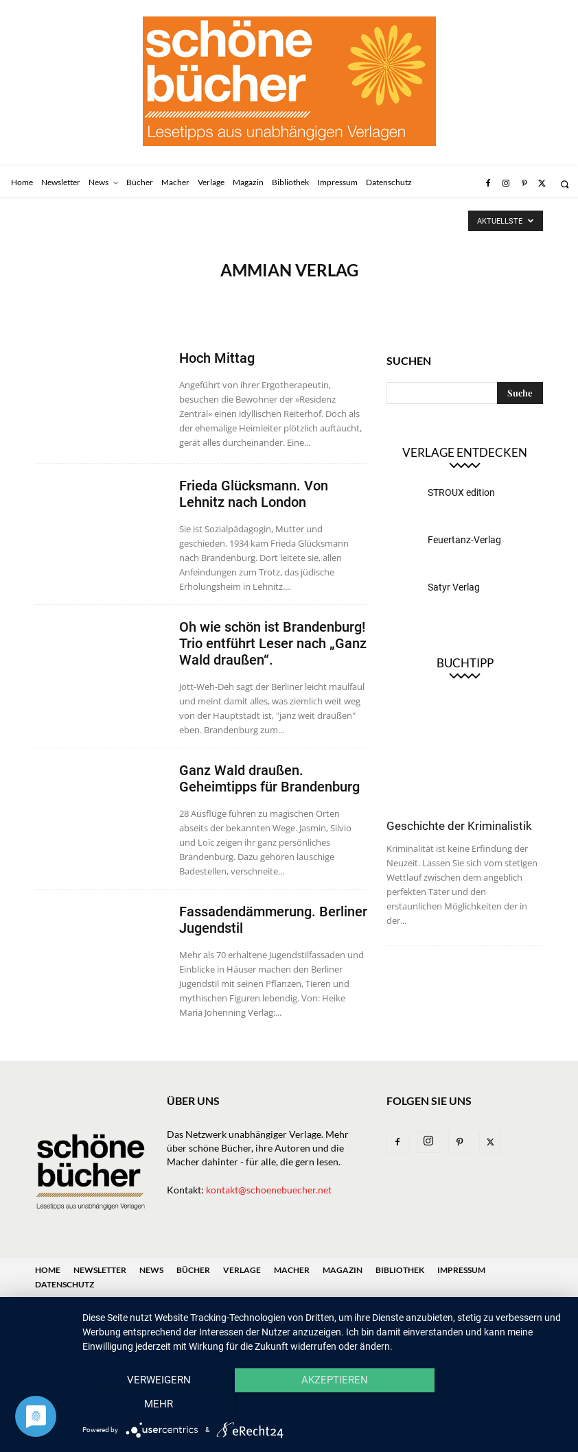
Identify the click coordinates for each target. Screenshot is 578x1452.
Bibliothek (399, 1270)
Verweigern (155, 1405)
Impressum (461, 1270)
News (151, 1270)
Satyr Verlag (454, 587)
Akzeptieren (323, 1405)
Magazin (342, 1270)
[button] (564, 184)
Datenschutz (64, 1284)
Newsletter (99, 1270)
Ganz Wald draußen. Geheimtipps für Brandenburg (269, 778)
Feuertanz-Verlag (464, 539)
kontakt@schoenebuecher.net (269, 1189)
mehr (492, 1405)
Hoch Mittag (217, 358)
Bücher (193, 1270)
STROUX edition (461, 492)
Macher (292, 1270)
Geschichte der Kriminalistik (459, 826)
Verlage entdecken (464, 452)
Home (47, 1270)
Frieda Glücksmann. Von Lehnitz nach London (253, 493)
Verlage (242, 1270)
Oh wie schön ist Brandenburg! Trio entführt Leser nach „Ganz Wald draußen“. (273, 643)
